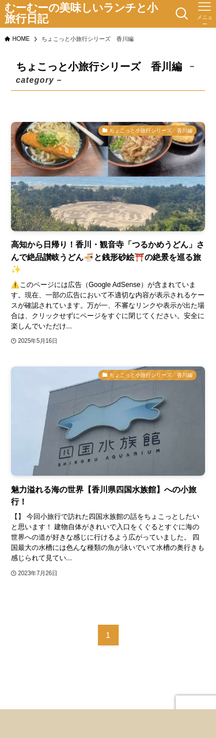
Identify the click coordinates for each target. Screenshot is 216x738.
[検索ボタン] (181, 14)
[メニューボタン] (205, 14)
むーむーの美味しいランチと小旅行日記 (81, 14)
